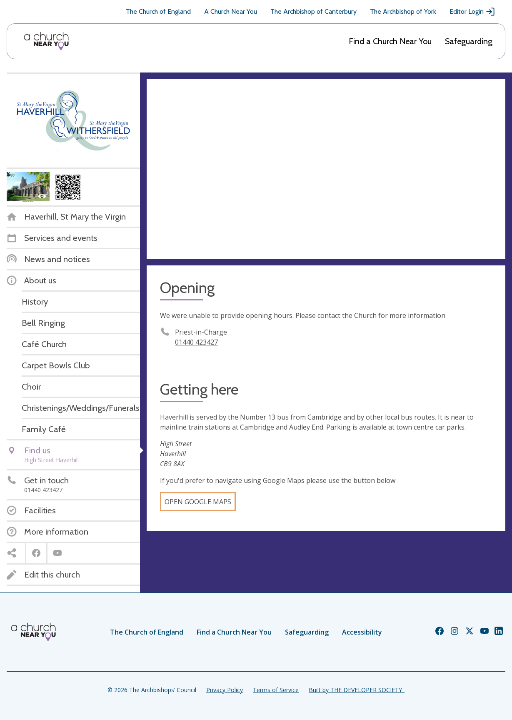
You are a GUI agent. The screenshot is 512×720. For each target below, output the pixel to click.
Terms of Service (276, 690)
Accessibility (362, 632)
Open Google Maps (198, 501)
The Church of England (158, 11)
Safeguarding (468, 41)
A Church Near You (230, 11)
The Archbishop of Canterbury (313, 11)
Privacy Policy (224, 690)
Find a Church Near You (390, 41)
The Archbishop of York (403, 11)
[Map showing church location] (326, 169)
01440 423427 (196, 342)
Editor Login (472, 12)
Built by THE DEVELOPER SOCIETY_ (357, 690)
